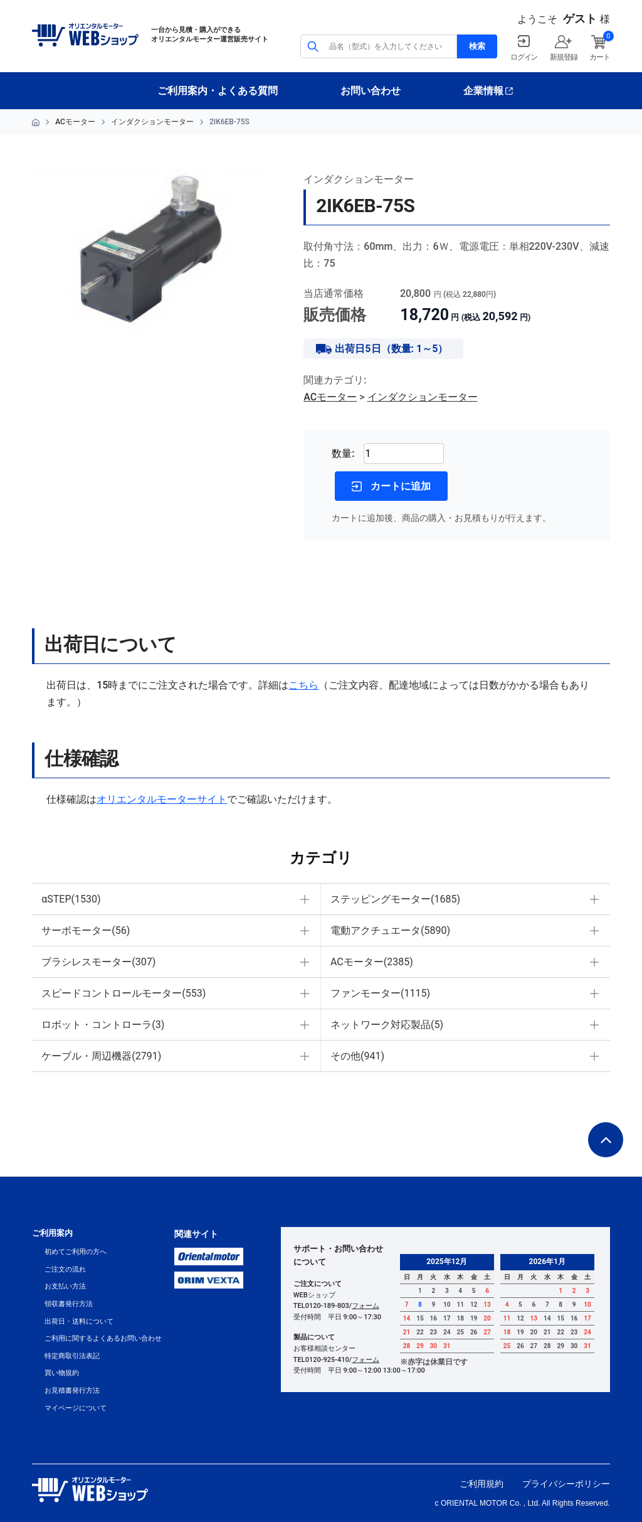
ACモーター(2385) (371, 962)
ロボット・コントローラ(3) (102, 1025)
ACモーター (75, 121)
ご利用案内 (52, 1233)
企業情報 (483, 91)
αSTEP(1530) (70, 899)
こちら (303, 685)
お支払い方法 (65, 1286)
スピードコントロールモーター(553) (123, 993)
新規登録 (563, 57)
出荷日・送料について (79, 1321)
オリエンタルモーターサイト (162, 799)
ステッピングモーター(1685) (395, 899)
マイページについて (76, 1408)
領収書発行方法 (69, 1304)
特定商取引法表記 (72, 1356)
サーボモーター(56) (85, 930)
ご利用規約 (481, 1484)
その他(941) (357, 1056)
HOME (35, 122)
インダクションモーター (152, 121)
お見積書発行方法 (72, 1390)
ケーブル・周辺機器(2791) (101, 1056)
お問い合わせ (370, 91)
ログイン (523, 57)
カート (599, 57)
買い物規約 (62, 1373)
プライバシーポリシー (566, 1484)
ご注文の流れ (65, 1269)
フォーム (365, 1306)
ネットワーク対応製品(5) (386, 1025)
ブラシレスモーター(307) (98, 962)
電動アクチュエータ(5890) (390, 930)
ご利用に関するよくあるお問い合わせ (103, 1338)
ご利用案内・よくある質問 (217, 91)
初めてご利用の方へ (76, 1252)
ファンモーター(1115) (380, 993)
